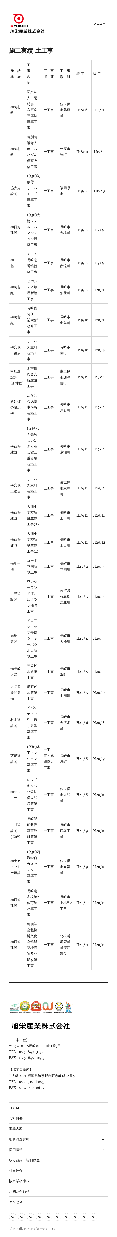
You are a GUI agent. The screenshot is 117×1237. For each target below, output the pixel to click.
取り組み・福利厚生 (24, 1160)
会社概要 (16, 1118)
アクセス (16, 1202)
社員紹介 (16, 1171)
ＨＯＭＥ (16, 1108)
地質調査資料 (19, 1139)
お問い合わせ (19, 1191)
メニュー (99, 23)
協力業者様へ (19, 1181)
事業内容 (16, 1129)
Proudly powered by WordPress (34, 1229)
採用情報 (16, 1150)
